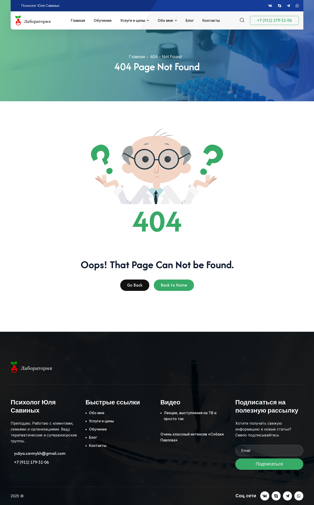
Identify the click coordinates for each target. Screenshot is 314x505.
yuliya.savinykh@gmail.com (40, 453)
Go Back (134, 286)
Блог (190, 20)
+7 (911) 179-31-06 (274, 20)
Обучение (103, 20)
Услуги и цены (132, 20)
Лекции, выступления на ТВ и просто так (190, 416)
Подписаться (269, 465)
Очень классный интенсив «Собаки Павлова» (192, 437)
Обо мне (165, 20)
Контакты (211, 20)
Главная (78, 20)
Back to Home (174, 286)
